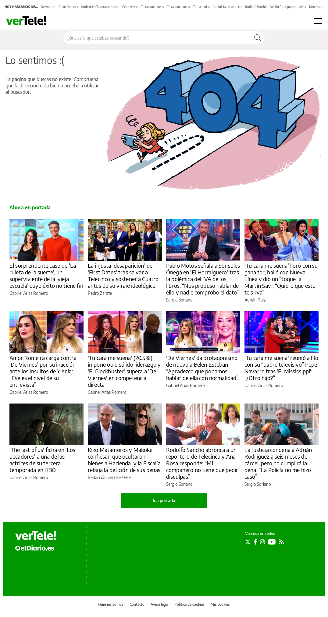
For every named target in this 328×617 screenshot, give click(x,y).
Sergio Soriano (179, 299)
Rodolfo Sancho (256, 7)
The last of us (202, 7)
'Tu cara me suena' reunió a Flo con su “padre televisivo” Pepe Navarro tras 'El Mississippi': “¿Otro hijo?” (281, 367)
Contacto (137, 604)
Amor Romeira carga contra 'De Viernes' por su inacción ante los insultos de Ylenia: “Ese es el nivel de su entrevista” (43, 371)
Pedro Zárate (100, 293)
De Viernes (48, 7)
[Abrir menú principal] (318, 21)
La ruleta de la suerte (228, 7)
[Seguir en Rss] (281, 542)
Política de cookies (189, 604)
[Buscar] (258, 37)
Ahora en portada (30, 207)
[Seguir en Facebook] (255, 542)
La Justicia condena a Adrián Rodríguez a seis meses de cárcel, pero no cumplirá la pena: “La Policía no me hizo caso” (278, 463)
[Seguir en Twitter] (248, 542)
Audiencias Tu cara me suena (100, 7)
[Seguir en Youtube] (272, 542)
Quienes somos (110, 604)
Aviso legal (160, 604)
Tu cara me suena (178, 7)
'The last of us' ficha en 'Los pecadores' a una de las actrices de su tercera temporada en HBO (42, 459)
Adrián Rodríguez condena (288, 7)
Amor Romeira (68, 7)
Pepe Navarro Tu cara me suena (143, 7)
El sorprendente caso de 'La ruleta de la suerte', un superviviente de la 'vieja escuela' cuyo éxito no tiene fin (46, 275)
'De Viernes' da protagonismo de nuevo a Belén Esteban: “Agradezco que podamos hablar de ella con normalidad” (202, 367)
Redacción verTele (104, 477)
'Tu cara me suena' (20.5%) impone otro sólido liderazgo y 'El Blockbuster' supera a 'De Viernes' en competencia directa (124, 371)
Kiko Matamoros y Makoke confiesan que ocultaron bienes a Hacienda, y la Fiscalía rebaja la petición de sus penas (124, 459)
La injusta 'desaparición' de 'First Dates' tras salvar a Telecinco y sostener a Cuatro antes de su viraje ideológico (123, 275)
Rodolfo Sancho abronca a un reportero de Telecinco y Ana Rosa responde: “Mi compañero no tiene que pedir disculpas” (202, 463)
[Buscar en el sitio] (157, 37)
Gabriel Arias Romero (28, 293)
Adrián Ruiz (255, 299)
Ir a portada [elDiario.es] (164, 500)
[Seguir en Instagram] (262, 542)
